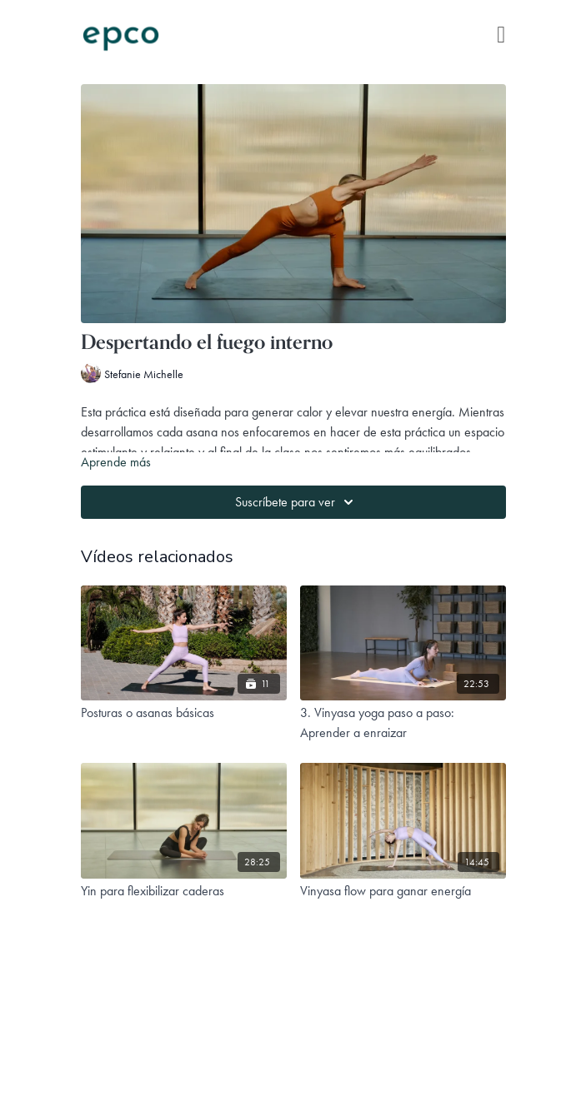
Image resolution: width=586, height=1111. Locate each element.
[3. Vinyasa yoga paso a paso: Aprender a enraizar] (403, 723)
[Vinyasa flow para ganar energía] (403, 891)
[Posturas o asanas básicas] (184, 713)
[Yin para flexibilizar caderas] (184, 891)
